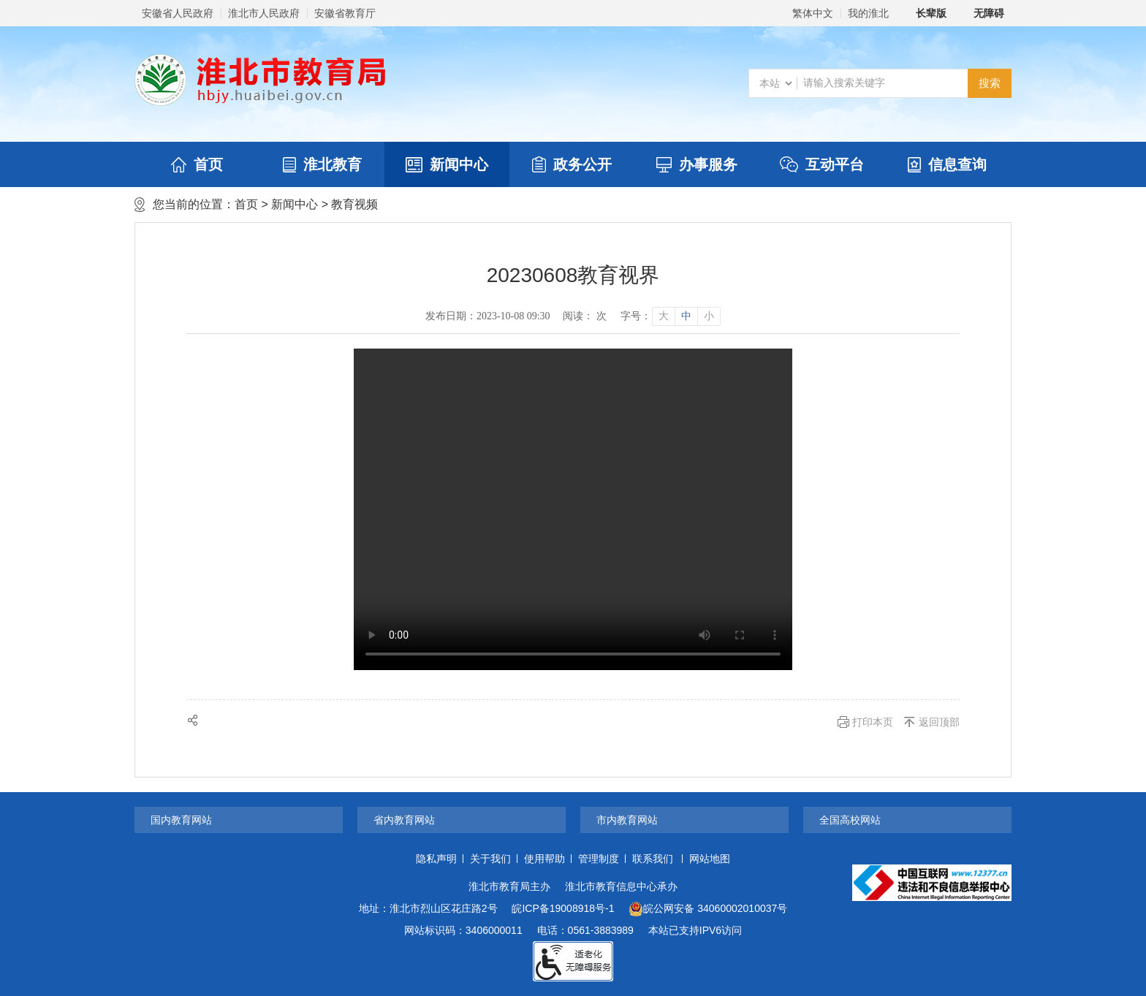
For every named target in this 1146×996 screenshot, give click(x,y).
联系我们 (652, 858)
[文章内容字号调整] (670, 316)
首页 (197, 164)
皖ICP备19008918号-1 (563, 908)
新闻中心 (447, 164)
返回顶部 (939, 722)
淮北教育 (322, 164)
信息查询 (947, 164)
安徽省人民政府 (177, 13)
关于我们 (490, 858)
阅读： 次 (585, 316)
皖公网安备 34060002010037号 (708, 909)
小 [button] (709, 316)
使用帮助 (544, 858)
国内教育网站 (181, 820)
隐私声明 (436, 858)
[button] (923, 13)
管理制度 (598, 858)
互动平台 (822, 164)
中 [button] (686, 316)
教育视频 (354, 204)
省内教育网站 (404, 820)
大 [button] (664, 316)
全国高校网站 (850, 820)
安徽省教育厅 (345, 13)
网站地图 (709, 858)
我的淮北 (868, 13)
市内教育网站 (627, 820)
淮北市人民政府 (264, 13)
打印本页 (872, 722)
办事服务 (696, 164)
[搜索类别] (775, 83)
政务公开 (572, 164)
